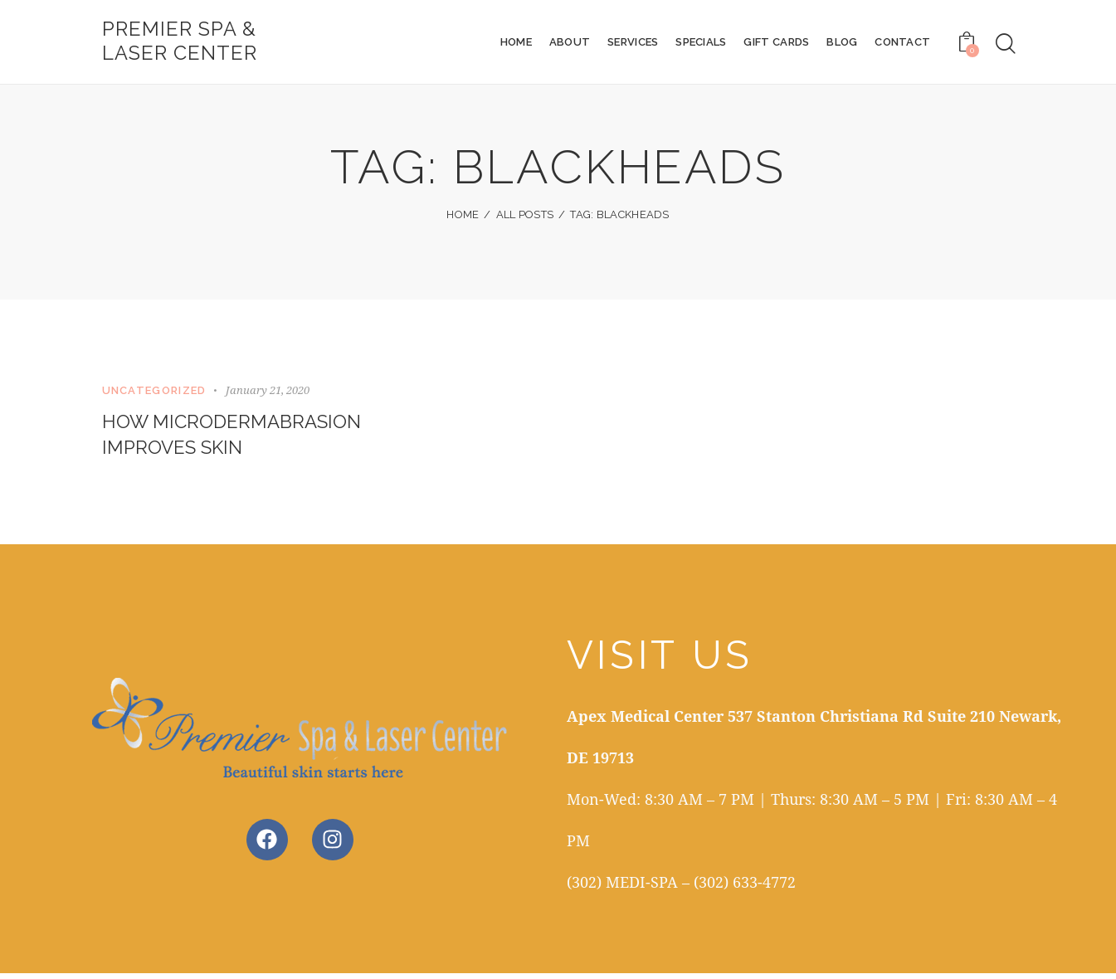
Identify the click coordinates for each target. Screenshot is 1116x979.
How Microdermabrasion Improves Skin (238, 438)
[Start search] (1005, 44)
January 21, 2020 (267, 391)
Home (462, 216)
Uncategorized (154, 392)
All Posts (525, 216)
